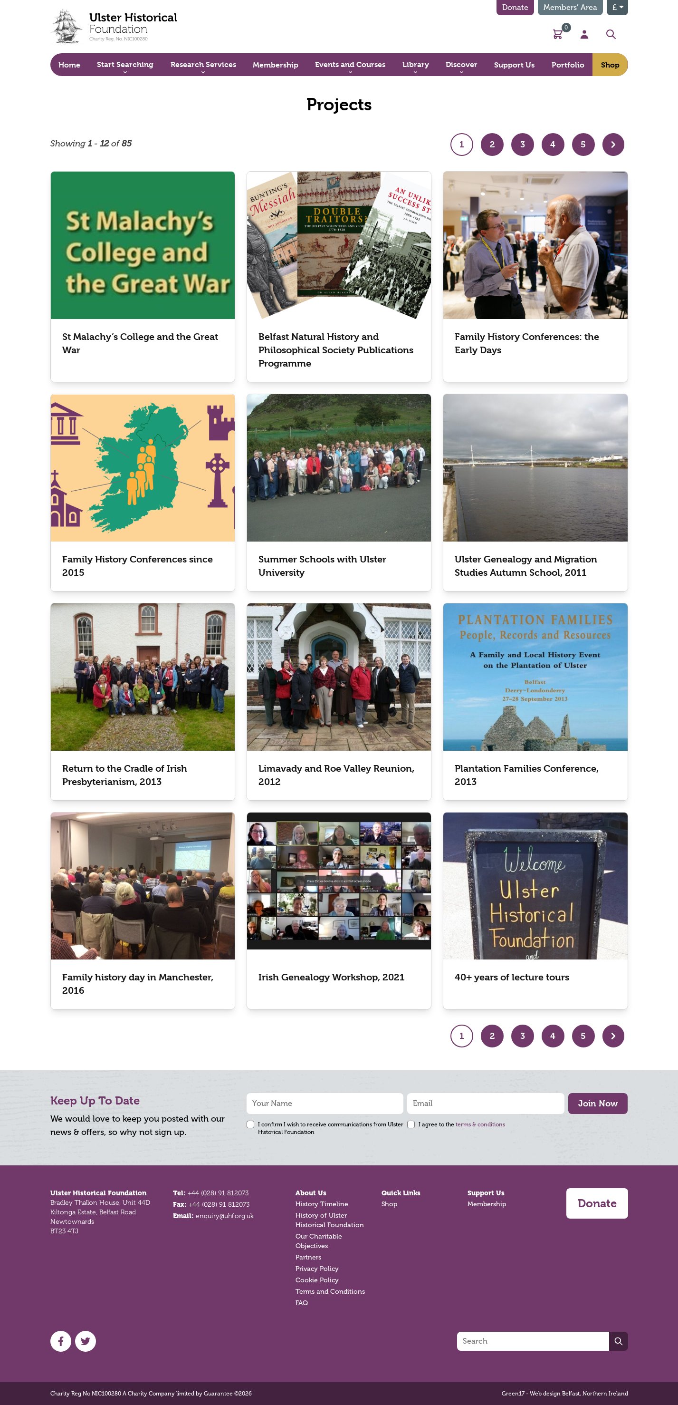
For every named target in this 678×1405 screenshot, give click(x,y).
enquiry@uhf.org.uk (225, 1216)
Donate (515, 7)
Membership (487, 1204)
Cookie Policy (317, 1280)
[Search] (533, 1341)
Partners (308, 1257)
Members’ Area (570, 7)
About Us (311, 1193)
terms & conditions (480, 1124)
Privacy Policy (317, 1268)
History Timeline (322, 1204)
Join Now (598, 1103)
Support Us (486, 1193)
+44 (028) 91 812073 (218, 1193)
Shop (389, 1204)
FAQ (302, 1303)
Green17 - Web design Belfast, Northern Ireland (565, 1393)
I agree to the (462, 1124)
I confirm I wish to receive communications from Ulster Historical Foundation (330, 1128)
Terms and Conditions (330, 1291)
